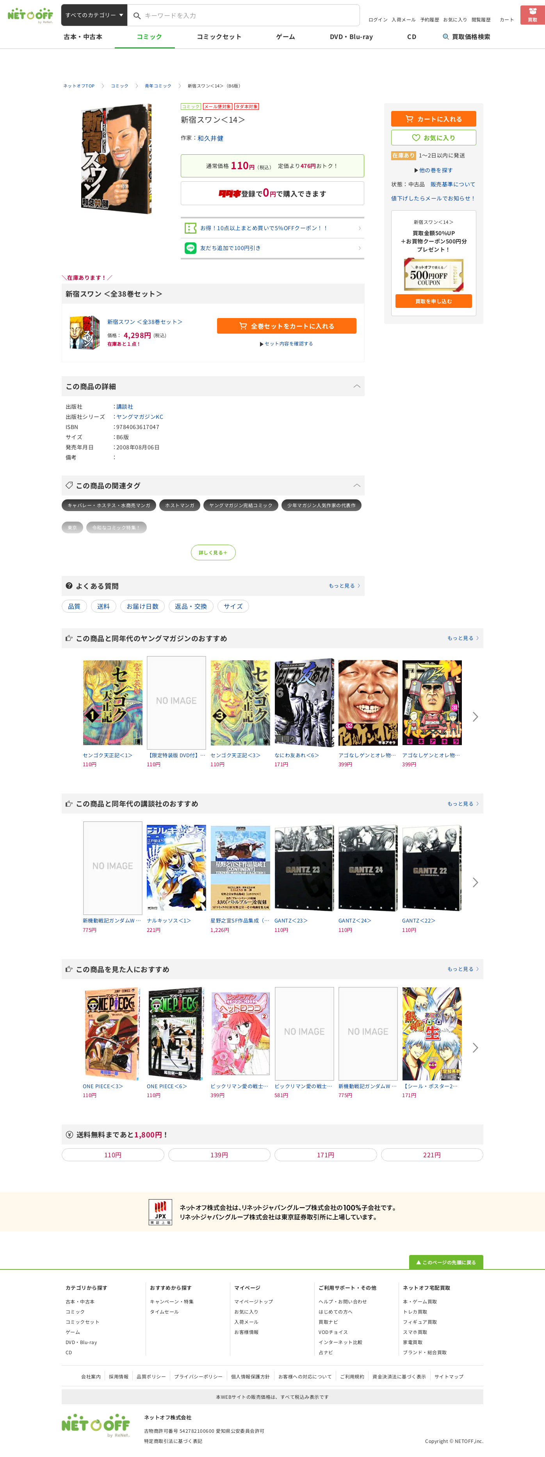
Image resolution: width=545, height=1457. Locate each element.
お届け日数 (142, 606)
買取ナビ (328, 1321)
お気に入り (455, 19)
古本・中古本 (83, 36)
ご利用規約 (352, 1376)
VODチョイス (333, 1331)
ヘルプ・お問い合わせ (343, 1301)
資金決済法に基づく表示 (399, 1376)
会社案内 (91, 1376)
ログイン (378, 19)
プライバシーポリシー (198, 1376)
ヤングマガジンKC (139, 416)
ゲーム (285, 36)
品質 (74, 606)
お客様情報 (246, 1331)
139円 (219, 1154)
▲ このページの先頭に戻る (446, 1262)
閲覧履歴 (481, 19)
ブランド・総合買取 (425, 1352)
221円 (432, 1154)
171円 (326, 1154)
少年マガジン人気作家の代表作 (321, 505)
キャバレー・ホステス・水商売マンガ (109, 505)
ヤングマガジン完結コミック (240, 505)
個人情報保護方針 (250, 1376)
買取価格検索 (467, 36)
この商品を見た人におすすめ (277, 969)
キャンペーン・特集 (172, 1301)
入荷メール (404, 19)
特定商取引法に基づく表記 (173, 1440)
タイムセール (164, 1311)
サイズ (233, 606)
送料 (103, 606)
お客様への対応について (305, 1376)
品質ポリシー (151, 1376)
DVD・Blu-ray (351, 36)
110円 (113, 1154)
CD (411, 36)
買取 (533, 19)
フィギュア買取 (420, 1321)
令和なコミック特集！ (116, 527)
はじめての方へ (336, 1311)
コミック (149, 36)
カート (507, 19)
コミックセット (219, 36)
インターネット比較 (340, 1342)
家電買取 (412, 1342)
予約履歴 (430, 19)
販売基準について (453, 184)
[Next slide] (475, 717)
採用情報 (118, 1376)
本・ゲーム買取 (420, 1301)
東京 (72, 527)
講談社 (124, 406)
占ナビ (326, 1352)
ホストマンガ (179, 505)
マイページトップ (253, 1301)
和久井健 (210, 138)
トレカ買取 (415, 1311)
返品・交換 (191, 606)
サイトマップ (449, 1376)
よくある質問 (218, 586)
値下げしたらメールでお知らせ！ (433, 198)
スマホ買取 (415, 1331)
